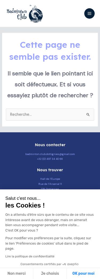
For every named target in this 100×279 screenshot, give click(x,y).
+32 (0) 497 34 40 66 (50, 159)
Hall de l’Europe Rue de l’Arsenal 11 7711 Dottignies (50, 183)
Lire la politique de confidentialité (29, 256)
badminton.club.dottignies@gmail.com (50, 154)
